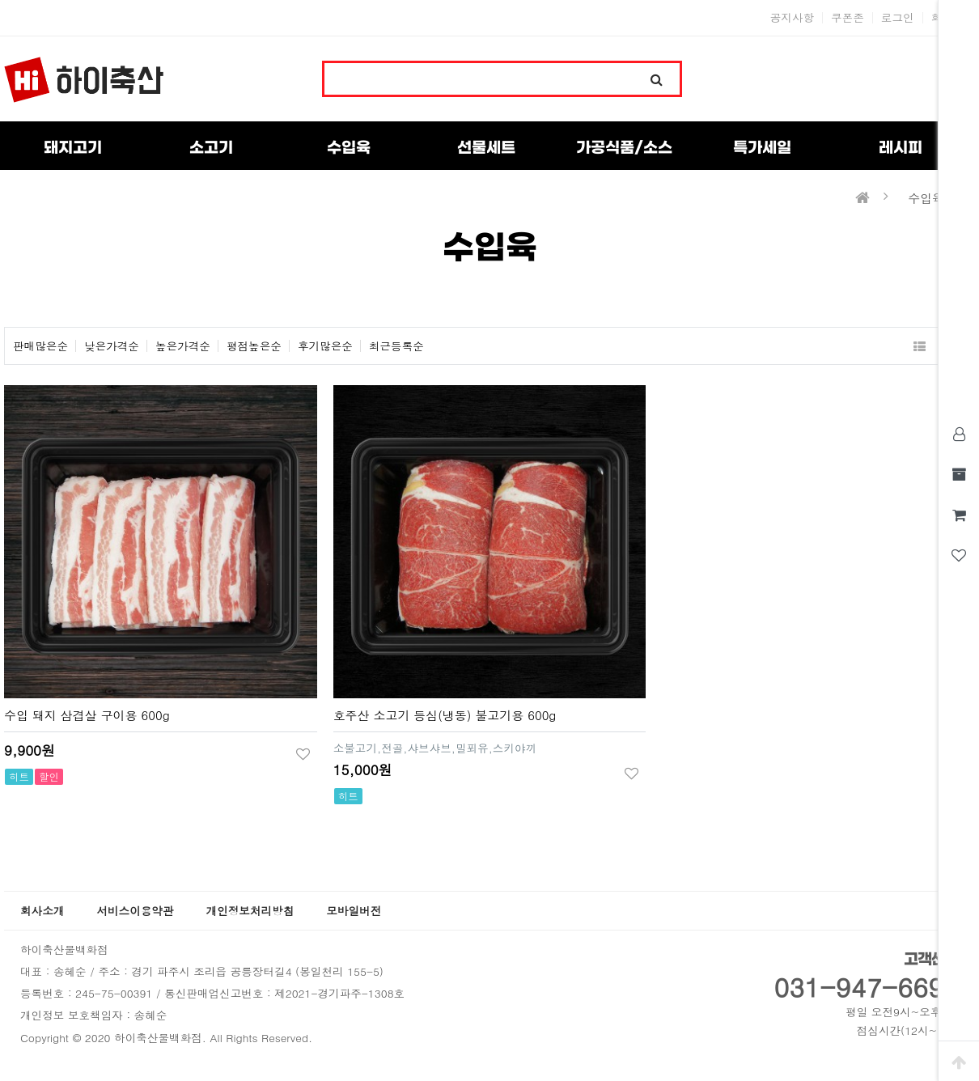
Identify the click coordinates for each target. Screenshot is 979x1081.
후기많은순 (325, 346)
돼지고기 (73, 148)
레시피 (900, 148)
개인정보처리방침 (250, 910)
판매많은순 (40, 346)
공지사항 (792, 17)
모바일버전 (353, 910)
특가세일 (762, 148)
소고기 (211, 148)
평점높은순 (254, 346)
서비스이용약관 (134, 910)
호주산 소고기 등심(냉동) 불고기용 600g (445, 714)
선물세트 (486, 148)
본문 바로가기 (0, 0)
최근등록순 (396, 346)
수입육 (349, 148)
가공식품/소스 (624, 148)
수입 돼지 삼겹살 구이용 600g (87, 714)
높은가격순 (182, 346)
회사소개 (42, 910)
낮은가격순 (111, 346)
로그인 (897, 17)
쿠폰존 (847, 17)
